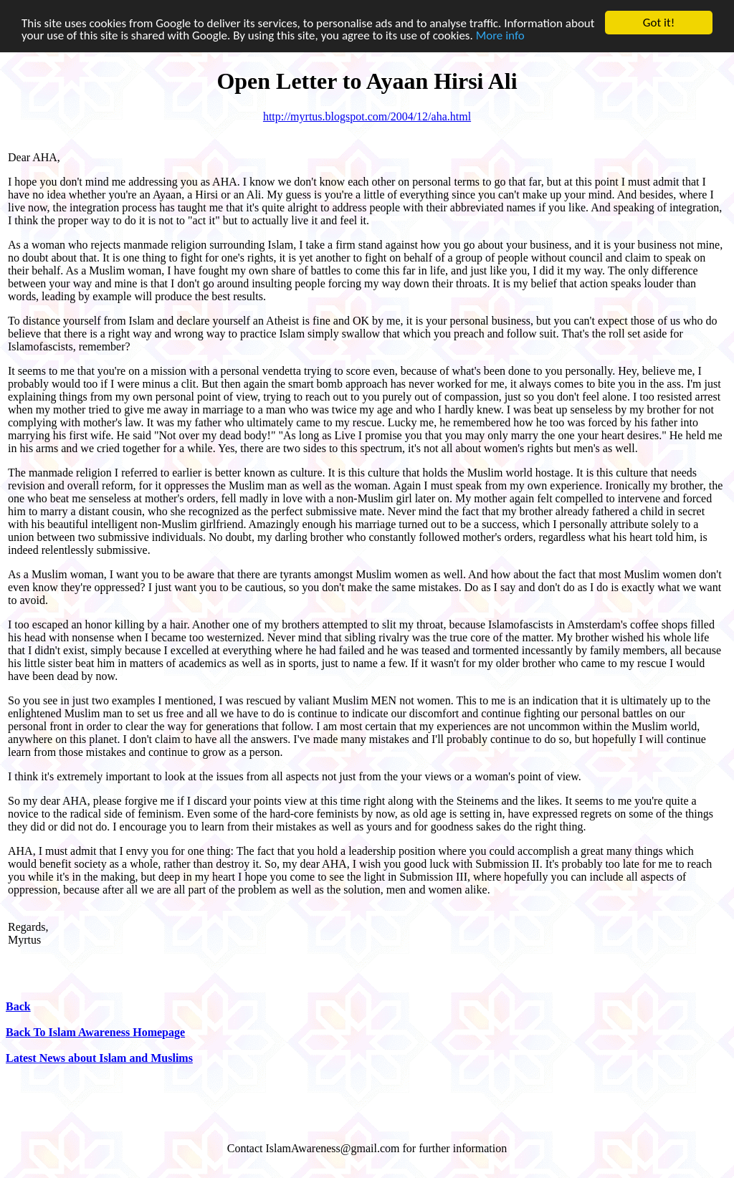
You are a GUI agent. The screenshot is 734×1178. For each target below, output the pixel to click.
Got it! (659, 22)
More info (500, 34)
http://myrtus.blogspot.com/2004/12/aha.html (367, 116)
